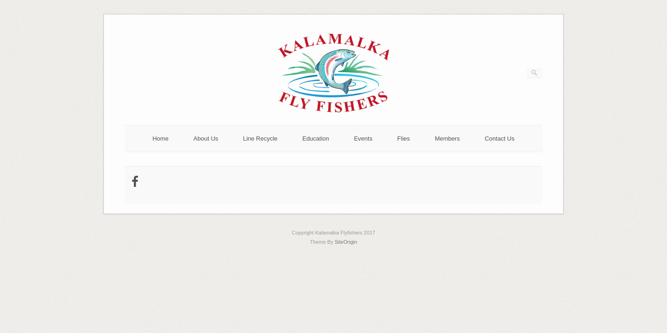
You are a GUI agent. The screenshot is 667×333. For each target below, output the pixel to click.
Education (315, 138)
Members (447, 138)
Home (160, 138)
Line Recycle (260, 138)
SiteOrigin (345, 242)
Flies (403, 138)
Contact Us (499, 138)
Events (363, 138)
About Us (206, 138)
